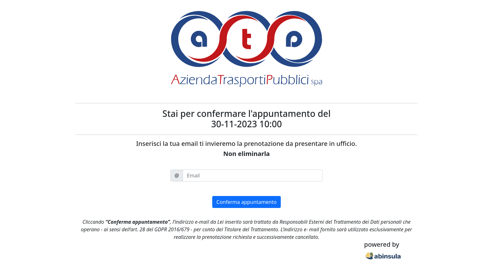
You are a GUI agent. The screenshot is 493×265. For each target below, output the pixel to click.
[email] (253, 175)
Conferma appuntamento (246, 202)
